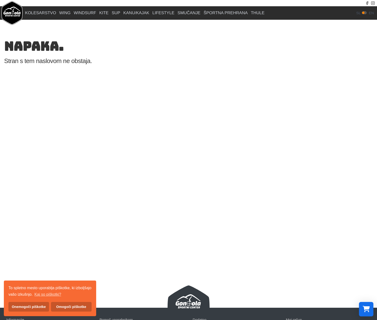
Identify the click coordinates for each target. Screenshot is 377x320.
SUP (116, 13)
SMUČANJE (188, 13)
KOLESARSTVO (40, 13)
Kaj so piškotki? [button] (47, 294)
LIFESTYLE (163, 13)
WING (64, 13)
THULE (257, 13)
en (371, 13)
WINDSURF (85, 13)
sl (358, 13)
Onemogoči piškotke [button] (29, 307)
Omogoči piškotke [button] (71, 307)
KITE (104, 13)
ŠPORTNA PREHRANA (226, 13)
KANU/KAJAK (136, 13)
